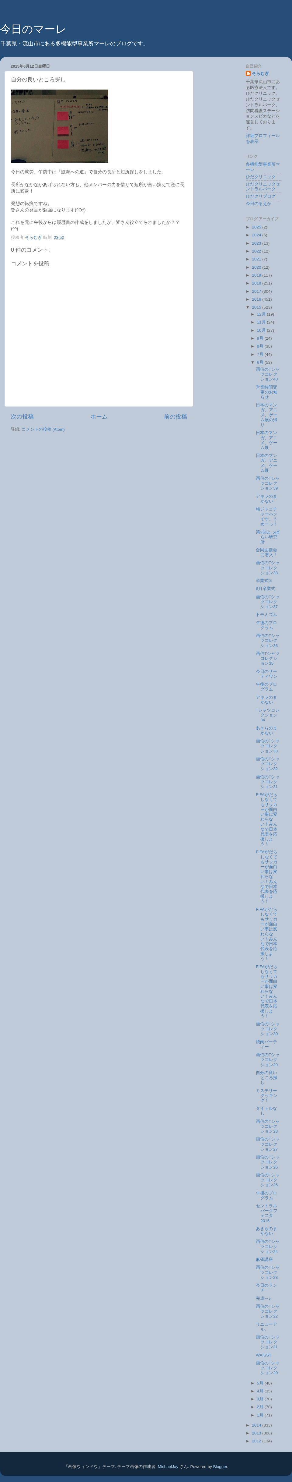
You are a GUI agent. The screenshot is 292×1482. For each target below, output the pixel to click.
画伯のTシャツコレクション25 (268, 1180)
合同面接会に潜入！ (266, 552)
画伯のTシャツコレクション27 (268, 1144)
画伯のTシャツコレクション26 (268, 1162)
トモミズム (266, 614)
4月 (261, 1391)
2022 (257, 251)
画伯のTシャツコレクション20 (268, 1368)
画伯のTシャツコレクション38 (268, 568)
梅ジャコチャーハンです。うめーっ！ (266, 516)
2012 (257, 1441)
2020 (257, 267)
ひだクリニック (261, 177)
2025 (257, 227)
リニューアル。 (266, 1327)
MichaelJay (168, 1466)
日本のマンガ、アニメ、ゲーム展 (266, 440)
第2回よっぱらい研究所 (268, 537)
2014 (257, 1425)
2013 (257, 1433)
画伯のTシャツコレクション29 (268, 1059)
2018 (257, 283)
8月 (261, 346)
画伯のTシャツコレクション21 (268, 1342)
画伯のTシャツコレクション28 (268, 1126)
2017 (257, 291)
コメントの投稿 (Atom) (43, 429)
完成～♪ (263, 1298)
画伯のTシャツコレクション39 (268, 483)
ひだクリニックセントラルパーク (263, 186)
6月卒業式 (265, 588)
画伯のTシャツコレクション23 (268, 1272)
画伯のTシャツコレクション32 (268, 764)
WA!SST (263, 1355)
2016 (257, 299)
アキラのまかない (266, 499)
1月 (261, 1415)
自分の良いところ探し (266, 1077)
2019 (257, 275)
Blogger (220, 1466)
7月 (261, 354)
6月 (261, 362)
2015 (257, 307)
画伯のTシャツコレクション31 (268, 782)
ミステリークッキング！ (266, 1095)
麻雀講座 (264, 1259)
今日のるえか (258, 203)
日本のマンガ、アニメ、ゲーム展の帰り (266, 415)
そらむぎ (260, 73)
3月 (261, 1399)
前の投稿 (175, 416)
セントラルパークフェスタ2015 (266, 1213)
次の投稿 (22, 416)
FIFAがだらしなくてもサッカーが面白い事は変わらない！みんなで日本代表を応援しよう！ (266, 819)
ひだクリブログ (261, 196)
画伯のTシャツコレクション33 (268, 746)
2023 (257, 243)
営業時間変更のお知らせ (266, 392)
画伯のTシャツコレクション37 (268, 602)
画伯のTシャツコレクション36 (268, 640)
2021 (257, 259)
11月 (262, 322)
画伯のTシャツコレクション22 (268, 1311)
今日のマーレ (33, 29)
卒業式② (264, 580)
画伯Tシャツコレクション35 (268, 658)
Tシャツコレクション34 (268, 715)
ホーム (99, 416)
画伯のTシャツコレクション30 (268, 1029)
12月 (262, 314)
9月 (261, 338)
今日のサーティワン (266, 674)
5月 (261, 1383)
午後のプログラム (266, 625)
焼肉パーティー (266, 1044)
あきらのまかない (266, 730)
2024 (257, 235)
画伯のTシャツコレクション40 (268, 374)
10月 (262, 330)
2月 (261, 1407)
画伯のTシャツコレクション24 (268, 1246)
